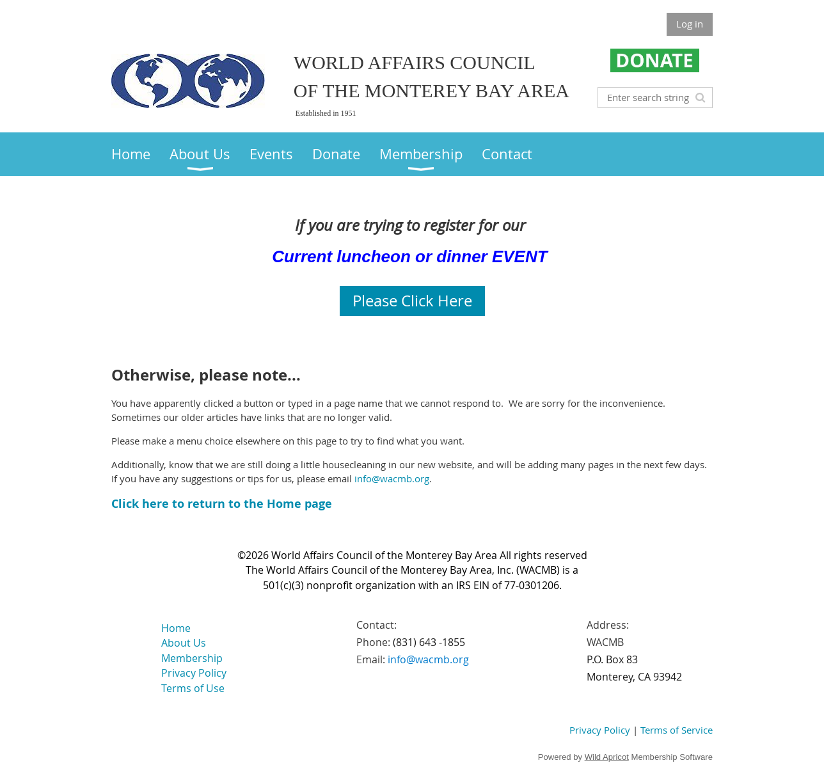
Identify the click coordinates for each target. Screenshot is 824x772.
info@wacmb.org (391, 478)
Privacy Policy (599, 729)
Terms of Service (676, 729)
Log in (689, 23)
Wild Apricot (607, 757)
